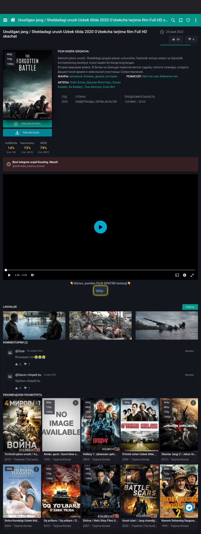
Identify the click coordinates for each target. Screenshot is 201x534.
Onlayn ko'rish (27, 123)
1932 (47, 459)
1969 (164, 526)
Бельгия (111, 101)
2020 (65, 101)
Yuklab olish (27, 133)
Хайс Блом (77, 82)
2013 (164, 459)
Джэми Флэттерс (99, 82)
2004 (86, 459)
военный (76, 76)
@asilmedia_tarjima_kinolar (28, 166)
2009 (125, 459)
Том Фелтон (92, 87)
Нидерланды (84, 101)
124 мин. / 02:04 (135, 101)
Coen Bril (109, 87)
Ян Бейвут (76, 87)
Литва (99, 101)
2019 (8, 459)
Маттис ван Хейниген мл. (160, 76)
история (111, 76)
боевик (89, 76)
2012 (47, 526)
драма (99, 76)
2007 (86, 526)
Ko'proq (190, 306)
